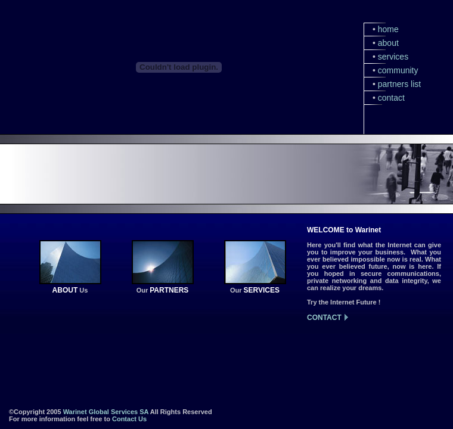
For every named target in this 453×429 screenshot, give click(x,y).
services (393, 56)
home (388, 29)
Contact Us (129, 418)
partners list (399, 84)
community (398, 70)
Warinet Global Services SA (105, 411)
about (388, 43)
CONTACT (324, 317)
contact (391, 97)
